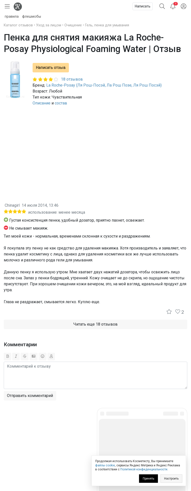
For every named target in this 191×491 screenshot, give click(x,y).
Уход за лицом (48, 25)
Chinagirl (12, 205)
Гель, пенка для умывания (107, 25)
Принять (148, 478)
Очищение (73, 25)
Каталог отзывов (18, 25)
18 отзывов (72, 79)
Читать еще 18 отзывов (95, 324)
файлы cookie (105, 465)
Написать (142, 6)
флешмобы (31, 16)
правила (12, 16)
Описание (41, 103)
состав (61, 103)
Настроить (171, 478)
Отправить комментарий (30, 395)
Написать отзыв (51, 67)
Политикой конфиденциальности (143, 469)
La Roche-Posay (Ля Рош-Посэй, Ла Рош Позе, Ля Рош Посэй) (104, 85)
